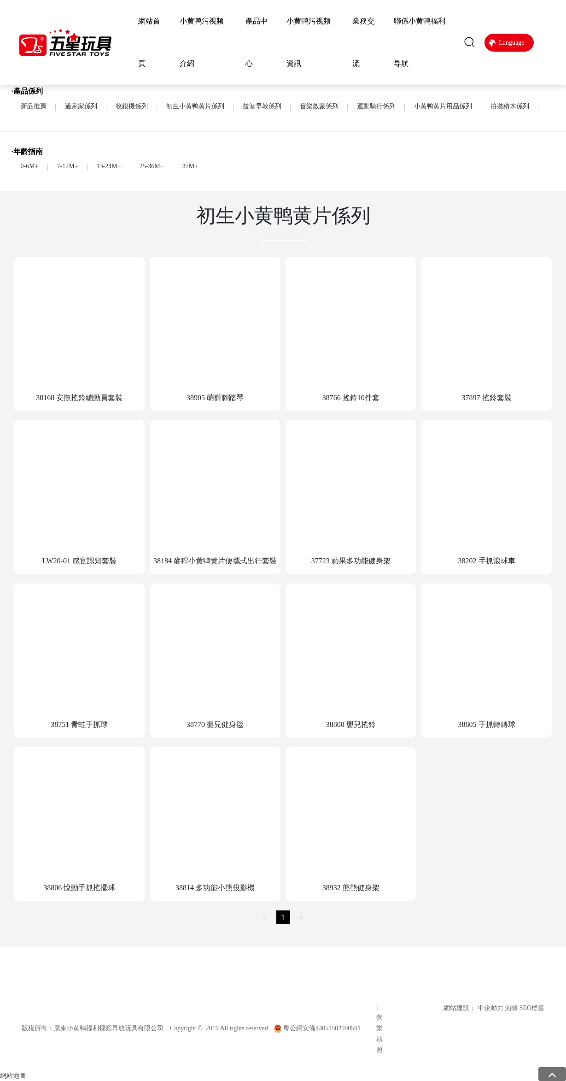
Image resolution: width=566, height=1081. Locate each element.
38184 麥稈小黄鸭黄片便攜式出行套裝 (215, 561)
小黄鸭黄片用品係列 (443, 106)
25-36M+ (152, 166)
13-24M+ (109, 166)
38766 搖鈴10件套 (350, 398)
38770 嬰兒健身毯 (215, 724)
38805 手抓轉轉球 (486, 724)
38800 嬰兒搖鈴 (351, 724)
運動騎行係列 (376, 106)
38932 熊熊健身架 (350, 888)
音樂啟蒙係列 (319, 106)
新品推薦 (34, 106)
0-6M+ (30, 166)
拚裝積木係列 (509, 106)
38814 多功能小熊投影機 (215, 888)
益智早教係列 (262, 106)
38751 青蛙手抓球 (79, 724)
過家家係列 (81, 106)
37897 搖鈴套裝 (487, 398)
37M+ (190, 166)
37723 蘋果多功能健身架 (351, 561)
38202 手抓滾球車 (486, 561)
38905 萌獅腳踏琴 (215, 398)
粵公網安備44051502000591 (322, 1028)
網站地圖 (13, 1075)
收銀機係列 (132, 106)
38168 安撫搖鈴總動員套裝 (79, 398)
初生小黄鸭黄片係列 (195, 106)
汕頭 (511, 1007)
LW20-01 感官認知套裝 (79, 561)
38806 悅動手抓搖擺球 (79, 888)
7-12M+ (67, 166)
